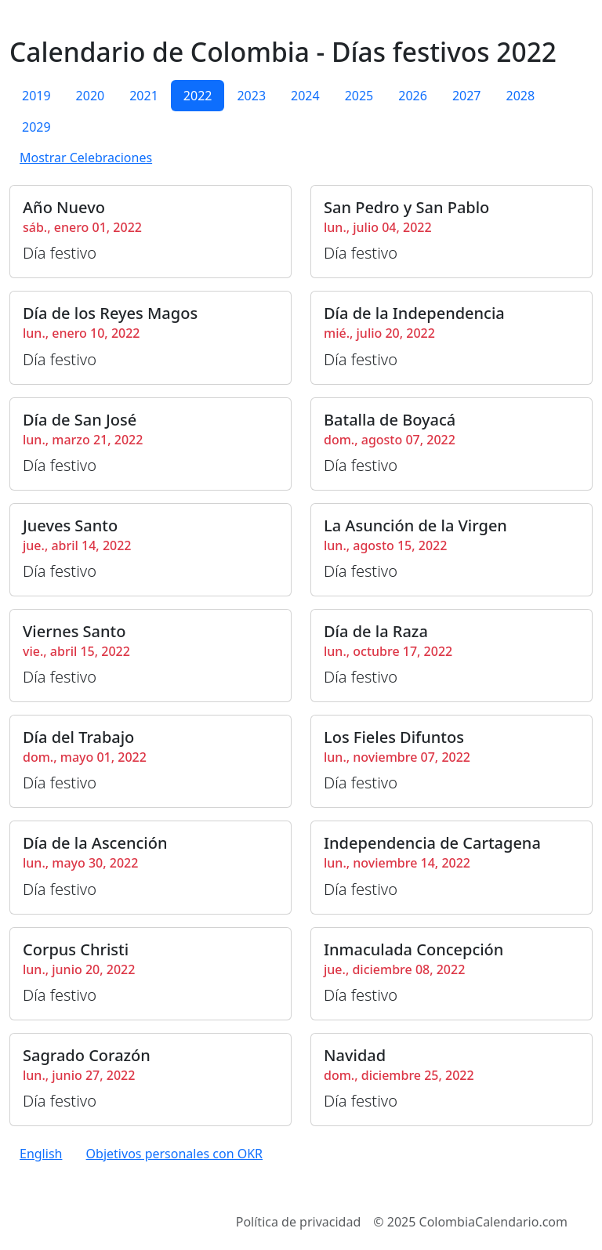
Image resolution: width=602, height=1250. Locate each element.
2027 (466, 95)
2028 (520, 95)
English (41, 1153)
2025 (359, 95)
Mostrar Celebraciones (86, 157)
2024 (305, 95)
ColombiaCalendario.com (493, 1221)
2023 (251, 95)
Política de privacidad (298, 1221)
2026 (412, 95)
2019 (36, 95)
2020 (90, 95)
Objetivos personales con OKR (174, 1153)
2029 (36, 127)
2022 (197, 95)
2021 (143, 95)
